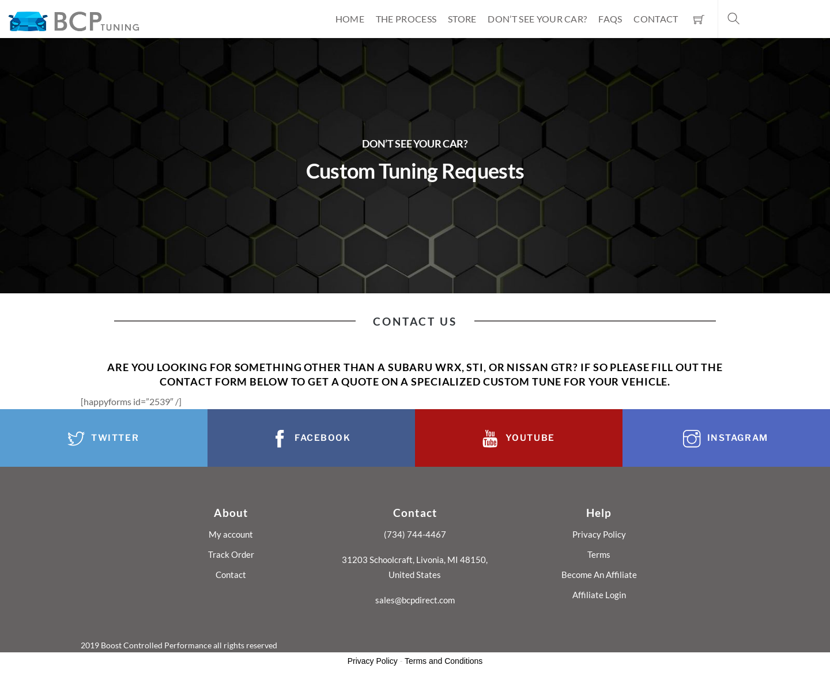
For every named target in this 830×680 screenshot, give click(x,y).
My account (231, 534)
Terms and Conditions (443, 661)
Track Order (231, 554)
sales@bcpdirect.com (415, 600)
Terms (598, 554)
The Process (406, 18)
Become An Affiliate (599, 574)
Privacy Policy (599, 534)
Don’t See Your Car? (537, 18)
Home (349, 18)
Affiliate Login (599, 595)
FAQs (610, 18)
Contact (655, 18)
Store (462, 18)
